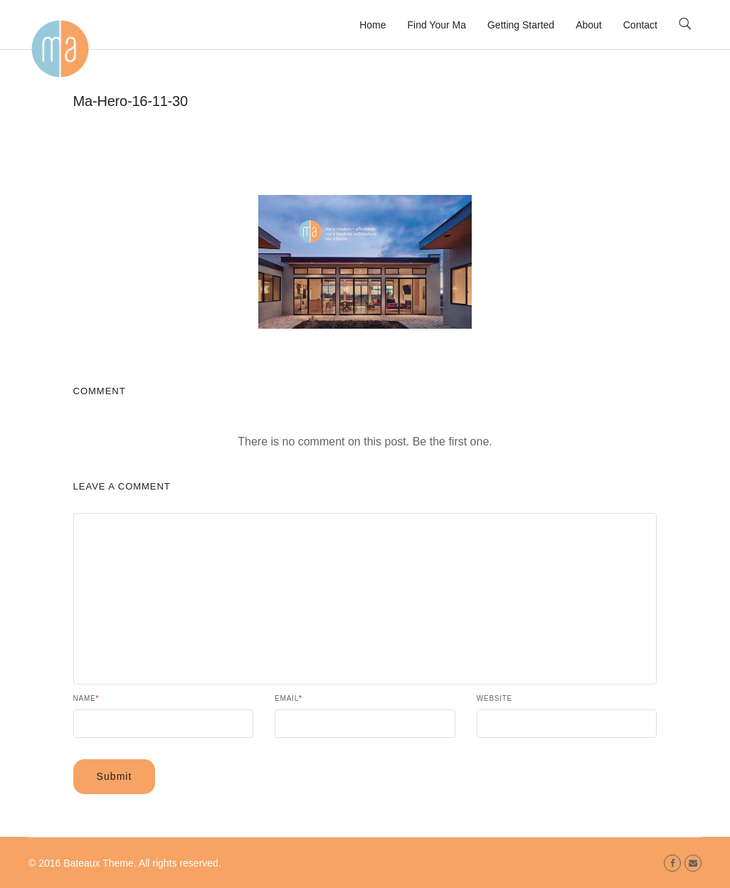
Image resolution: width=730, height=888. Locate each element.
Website (494, 698)
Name (86, 698)
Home (372, 25)
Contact (640, 25)
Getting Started (520, 25)
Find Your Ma (436, 25)
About (589, 25)
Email (288, 698)
